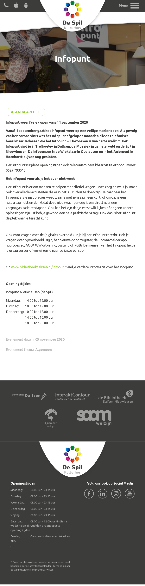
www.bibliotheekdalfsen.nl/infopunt (38, 267)
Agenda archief (25, 112)
